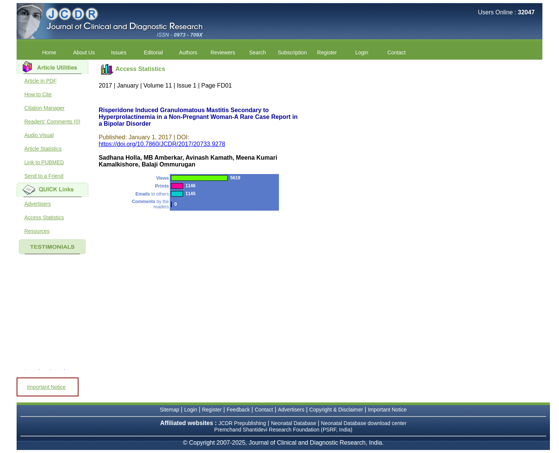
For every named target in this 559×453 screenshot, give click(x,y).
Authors (188, 52)
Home (49, 52)
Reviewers (223, 52)
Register (327, 52)
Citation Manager (44, 108)
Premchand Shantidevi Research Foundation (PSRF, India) (283, 430)
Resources (36, 231)
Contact (396, 52)
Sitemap (169, 410)
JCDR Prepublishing (242, 423)
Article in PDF (40, 81)
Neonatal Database (294, 423)
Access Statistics (44, 217)
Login (361, 52)
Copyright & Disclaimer (336, 410)
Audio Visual (39, 135)
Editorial (153, 52)
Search (257, 52)
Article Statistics (43, 149)
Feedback (237, 410)
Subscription (292, 52)
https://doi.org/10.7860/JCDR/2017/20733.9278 (162, 144)
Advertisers (37, 204)
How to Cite (37, 94)
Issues (118, 52)
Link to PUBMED (44, 162)
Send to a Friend (43, 176)
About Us (84, 52)
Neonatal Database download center (364, 423)
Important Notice (46, 387)
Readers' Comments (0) (52, 122)
